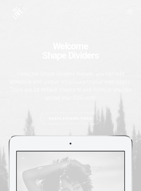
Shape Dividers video (70, 118)
